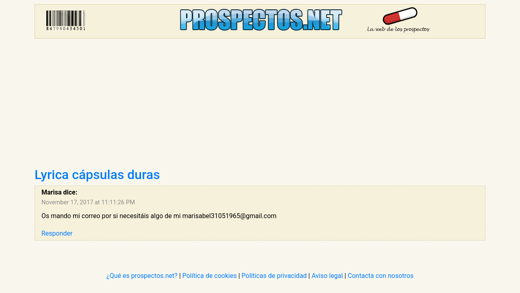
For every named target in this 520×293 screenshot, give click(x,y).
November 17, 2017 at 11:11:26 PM (88, 202)
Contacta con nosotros (381, 276)
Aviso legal (327, 276)
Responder (56, 233)
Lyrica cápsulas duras (97, 174)
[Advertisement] (260, 106)
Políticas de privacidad (274, 276)
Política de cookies (209, 276)
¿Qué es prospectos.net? (142, 276)
